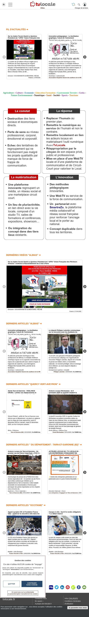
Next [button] (85, 57)
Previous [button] (4, 57)
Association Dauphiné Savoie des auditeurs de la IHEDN (66, 77)
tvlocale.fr (9, 599)
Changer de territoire (81, 8)
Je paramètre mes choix (78, 608)
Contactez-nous (41, 598)
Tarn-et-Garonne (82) (17, 432)
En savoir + (39, 601)
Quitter (11, 584)
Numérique (39, 95)
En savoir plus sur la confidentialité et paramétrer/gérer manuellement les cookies (23, 593)
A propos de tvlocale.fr (43, 604)
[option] (24, 56)
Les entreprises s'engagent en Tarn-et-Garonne (63, 493)
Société (56, 95)
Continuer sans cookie (31, 584)
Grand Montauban (58, 432)
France (31, 77)
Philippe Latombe (59, 371)
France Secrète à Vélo (57, 553)
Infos (71, 598)
